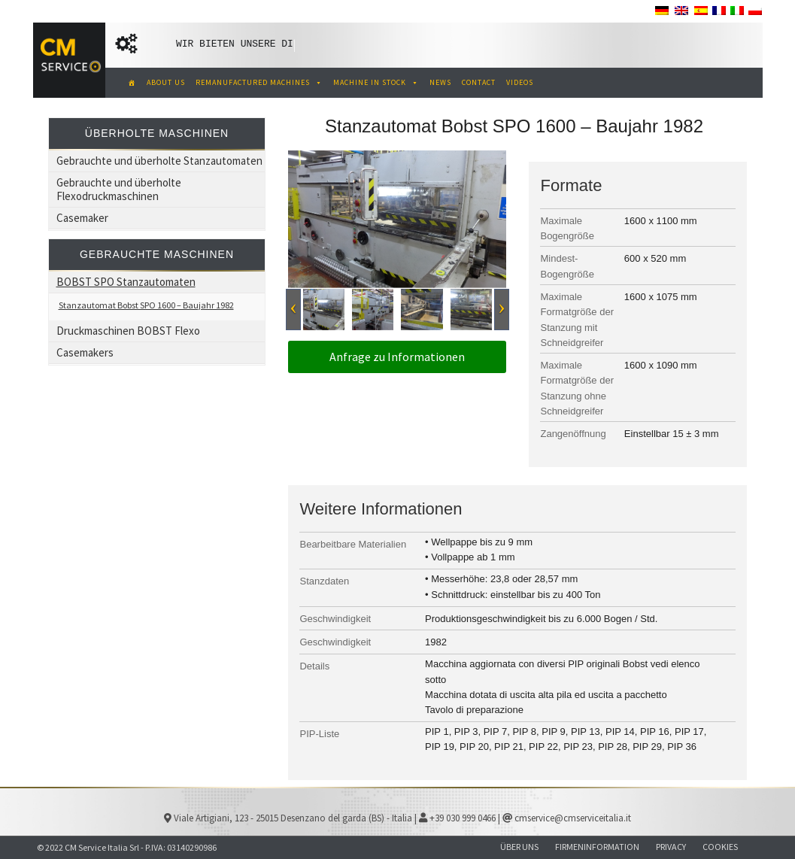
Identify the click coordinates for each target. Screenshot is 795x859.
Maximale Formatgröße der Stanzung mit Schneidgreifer (577, 319)
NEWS (440, 82)
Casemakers (85, 352)
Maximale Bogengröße (567, 228)
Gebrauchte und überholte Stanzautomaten (159, 160)
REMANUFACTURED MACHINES (259, 82)
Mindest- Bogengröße (567, 266)
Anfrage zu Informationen (397, 356)
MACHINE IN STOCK (376, 82)
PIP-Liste (319, 733)
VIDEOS (519, 82)
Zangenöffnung (572, 433)
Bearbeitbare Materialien (352, 544)
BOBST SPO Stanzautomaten (126, 282)
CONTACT (479, 82)
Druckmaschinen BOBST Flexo (128, 330)
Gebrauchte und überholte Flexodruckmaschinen (118, 189)
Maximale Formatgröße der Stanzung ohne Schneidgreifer (577, 388)
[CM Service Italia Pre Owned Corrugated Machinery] (129, 83)
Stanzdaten (324, 581)
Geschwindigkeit (335, 618)
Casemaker (82, 218)
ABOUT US (166, 82)
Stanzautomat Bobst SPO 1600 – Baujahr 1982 (146, 305)
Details (314, 666)
